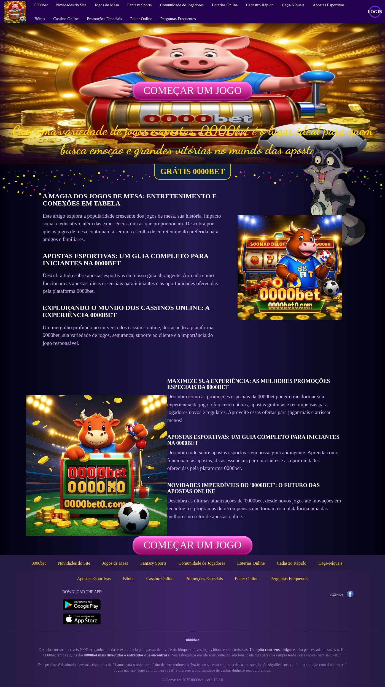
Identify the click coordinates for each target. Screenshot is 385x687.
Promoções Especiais (104, 19)
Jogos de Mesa (115, 563)
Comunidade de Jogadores (202, 563)
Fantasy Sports (153, 563)
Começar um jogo (193, 90)
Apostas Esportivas (94, 578)
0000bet (39, 563)
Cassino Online (66, 19)
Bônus (39, 19)
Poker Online (141, 19)
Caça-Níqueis (330, 563)
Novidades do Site (74, 563)
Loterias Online (251, 563)
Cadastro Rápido (291, 563)
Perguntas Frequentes (178, 19)
